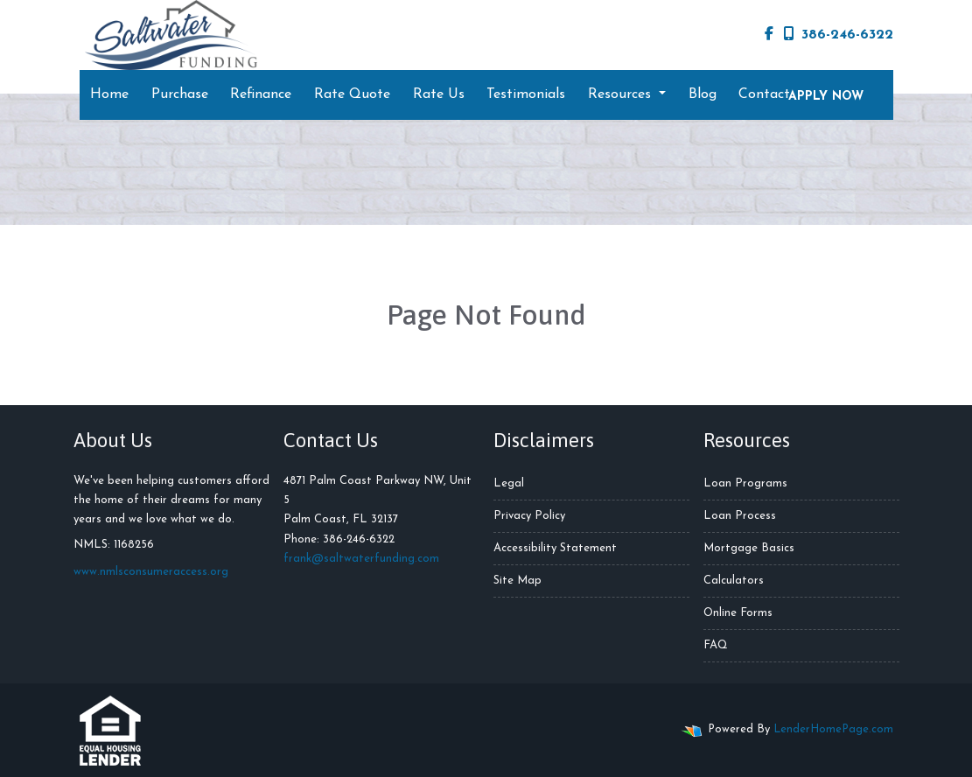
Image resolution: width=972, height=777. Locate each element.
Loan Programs (745, 483)
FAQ (715, 645)
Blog (703, 95)
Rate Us (439, 95)
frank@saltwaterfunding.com (361, 558)
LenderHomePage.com (833, 729)
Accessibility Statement (555, 548)
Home (109, 95)
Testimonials (525, 95)
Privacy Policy (529, 516)
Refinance (260, 95)
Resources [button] (621, 95)
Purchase (179, 95)
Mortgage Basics (748, 548)
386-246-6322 (838, 34)
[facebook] (769, 35)
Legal (508, 483)
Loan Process (739, 516)
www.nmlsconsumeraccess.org (150, 572)
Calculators (733, 580)
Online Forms (738, 613)
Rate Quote (352, 95)
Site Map (517, 580)
